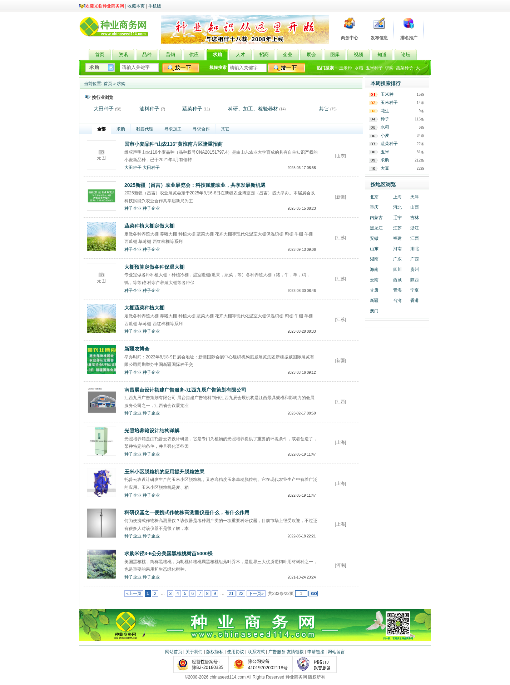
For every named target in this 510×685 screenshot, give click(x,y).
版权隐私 (214, 651)
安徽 (374, 238)
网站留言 (336, 651)
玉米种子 (374, 67)
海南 (374, 269)
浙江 (414, 227)
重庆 (374, 207)
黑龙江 (376, 227)
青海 (397, 290)
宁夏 (414, 290)
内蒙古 (376, 217)
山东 (374, 248)
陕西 (414, 279)
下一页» (256, 593)
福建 (397, 238)
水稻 (359, 67)
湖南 (374, 259)
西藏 (397, 279)
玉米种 (345, 67)
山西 (414, 207)
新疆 (374, 300)
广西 (414, 259)
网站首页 (173, 651)
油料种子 (149, 108)
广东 (397, 259)
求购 (389, 67)
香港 (414, 300)
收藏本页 (136, 6)
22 (240, 593)
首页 (108, 83)
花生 (385, 110)
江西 (414, 238)
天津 (414, 196)
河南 (397, 248)
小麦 (385, 135)
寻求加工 (173, 128)
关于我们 (194, 651)
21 (231, 593)
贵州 (414, 269)
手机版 (154, 6)
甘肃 (374, 290)
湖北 (414, 248)
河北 (397, 207)
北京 (374, 196)
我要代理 (144, 128)
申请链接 (316, 651)
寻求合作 (201, 128)
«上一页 (134, 593)
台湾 (397, 300)
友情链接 (295, 651)
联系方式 (256, 651)
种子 (385, 118)
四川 (397, 269)
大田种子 (104, 108)
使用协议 (235, 651)
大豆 (385, 168)
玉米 (385, 151)
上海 (397, 196)
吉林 (414, 217)
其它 (324, 108)
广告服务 (277, 651)
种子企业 (133, 208)
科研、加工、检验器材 (253, 108)
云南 (374, 279)
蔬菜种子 (404, 67)
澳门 (374, 310)
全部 (101, 128)
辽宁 (397, 217)
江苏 (397, 227)
